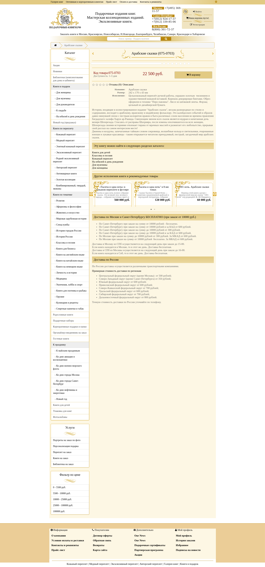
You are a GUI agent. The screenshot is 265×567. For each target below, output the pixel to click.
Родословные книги (63, 314)
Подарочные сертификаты (149, 545)
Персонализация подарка (66, 446)
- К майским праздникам (66, 350)
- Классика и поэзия (64, 242)
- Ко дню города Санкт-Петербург (66, 382)
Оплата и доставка (128, 2)
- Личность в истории (65, 272)
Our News (139, 535)
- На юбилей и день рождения (69, 116)
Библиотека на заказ (63, 464)
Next (214, 194)
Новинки (57, 71)
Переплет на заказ (62, 452)
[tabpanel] (112, 194)
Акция (56, 65)
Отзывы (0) (115, 84)
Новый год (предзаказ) (64, 122)
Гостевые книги (61, 338)
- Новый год (60, 399)
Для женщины (100, 167)
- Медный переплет (64, 140)
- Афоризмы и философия (67, 206)
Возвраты (98, 545)
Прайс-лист (111, 2)
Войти (197, 11)
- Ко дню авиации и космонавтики (64, 358)
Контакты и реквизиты (150, 2)
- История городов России (67, 230)
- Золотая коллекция (64, 179)
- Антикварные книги (65, 173)
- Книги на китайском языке (68, 260)
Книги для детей (61, 405)
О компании (59, 535)
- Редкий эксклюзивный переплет (66, 160)
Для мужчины (99, 164)
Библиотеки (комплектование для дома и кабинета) (68, 79)
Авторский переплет (151, 564)
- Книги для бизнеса (64, 248)
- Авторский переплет (65, 167)
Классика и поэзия (102, 155)
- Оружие (58, 296)
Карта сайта (100, 550)
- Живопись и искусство (66, 212)
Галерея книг (57, 2)
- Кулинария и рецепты (65, 302)
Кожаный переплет (102, 158)
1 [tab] (151, 209)
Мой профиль (184, 535)
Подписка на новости (188, 550)
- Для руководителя (64, 104)
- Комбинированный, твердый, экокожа (69, 187)
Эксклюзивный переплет (124, 564)
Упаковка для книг (62, 411)
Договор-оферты (102, 535)
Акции (138, 554)
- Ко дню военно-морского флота (67, 367)
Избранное (182, 545)
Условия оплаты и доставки (68, 540)
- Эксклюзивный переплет (67, 152)
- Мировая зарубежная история (70, 218)
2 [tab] (154, 209)
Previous (91, 194)
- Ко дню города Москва (66, 375)
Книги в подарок (189, 564)
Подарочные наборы (63, 320)
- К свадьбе (59, 110)
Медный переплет (99, 564)
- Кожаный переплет (64, 134)
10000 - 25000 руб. (62, 499)
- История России (63, 236)
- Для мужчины (62, 98)
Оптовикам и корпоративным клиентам (84, 2)
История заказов (185, 540)
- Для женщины (62, 92)
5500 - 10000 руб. (62, 493)
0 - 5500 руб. (59, 487)
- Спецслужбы (61, 224)
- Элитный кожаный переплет (69, 146)
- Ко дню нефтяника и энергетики (65, 391)
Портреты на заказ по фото (67, 440)
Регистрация (197, 24)
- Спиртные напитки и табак (68, 308)
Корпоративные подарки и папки (70, 326)
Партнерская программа (148, 550)
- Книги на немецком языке (68, 266)
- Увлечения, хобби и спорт (67, 284)
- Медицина (60, 278)
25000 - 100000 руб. (63, 505)
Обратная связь (102, 540)
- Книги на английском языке (68, 254)
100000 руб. (59, 511)
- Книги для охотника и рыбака (70, 290)
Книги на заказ (60, 458)
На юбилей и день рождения (107, 161)
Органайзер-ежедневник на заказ (70, 332)
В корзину (194, 74)
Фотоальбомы (60, 417)
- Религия (59, 200)
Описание (128, 84)
